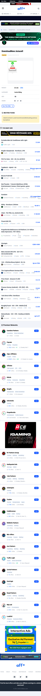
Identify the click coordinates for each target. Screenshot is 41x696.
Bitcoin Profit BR (6, 176)
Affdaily (20, 1)
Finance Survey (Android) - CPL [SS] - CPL (15, 287)
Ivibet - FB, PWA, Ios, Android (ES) (12, 213)
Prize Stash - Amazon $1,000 (10, 279)
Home (5, 30)
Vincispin (4, 243)
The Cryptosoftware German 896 (12, 270)
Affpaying (12, 1)
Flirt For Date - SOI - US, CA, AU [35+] (13, 159)
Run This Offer (8, 106)
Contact (31, 672)
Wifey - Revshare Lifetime (9, 204)
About (8, 672)
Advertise (38, 672)
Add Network (22, 672)
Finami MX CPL (6, 221)
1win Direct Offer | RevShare (10, 295)
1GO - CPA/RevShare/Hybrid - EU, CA (13, 262)
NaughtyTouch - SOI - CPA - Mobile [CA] (14, 305)
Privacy (14, 672)
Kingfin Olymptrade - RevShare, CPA (13, 151)
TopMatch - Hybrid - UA (8, 167)
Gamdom (4, 194)
